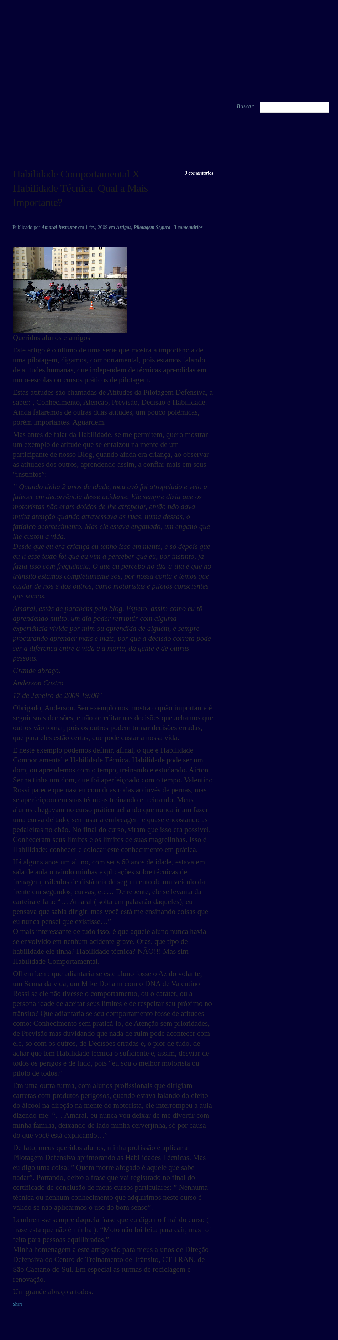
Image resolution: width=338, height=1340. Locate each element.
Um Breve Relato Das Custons (310, 148)
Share (17, 1304)
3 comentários (199, 173)
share (93, 147)
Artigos (123, 227)
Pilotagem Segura (152, 227)
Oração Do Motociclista (34, 148)
